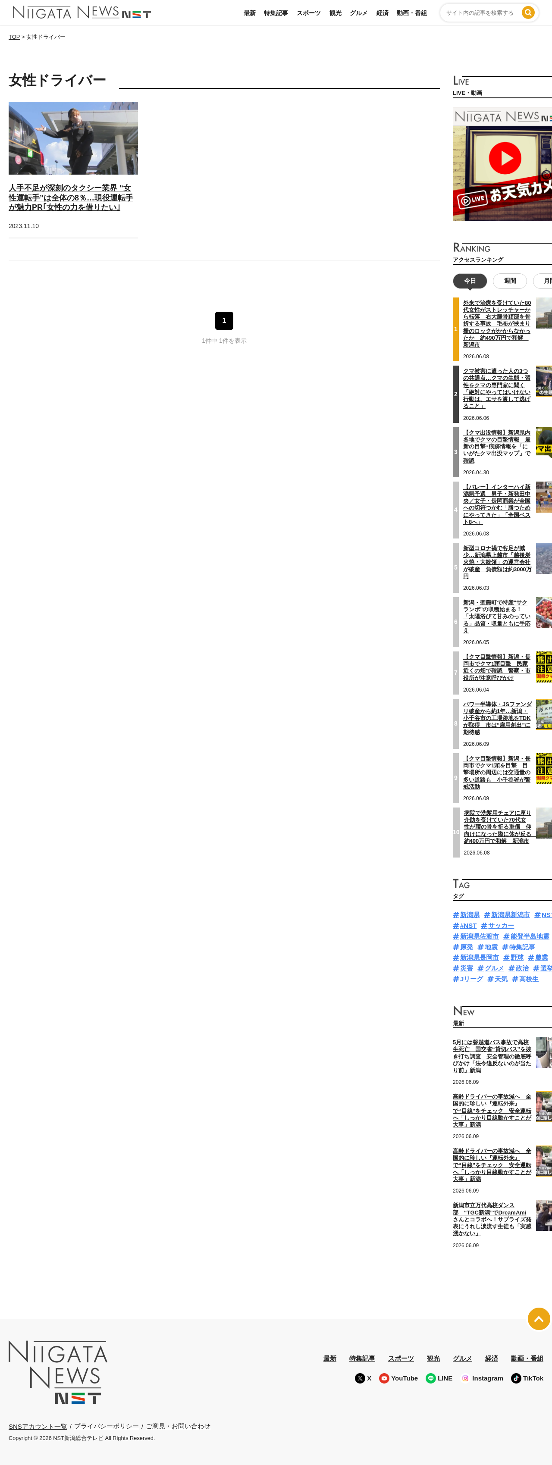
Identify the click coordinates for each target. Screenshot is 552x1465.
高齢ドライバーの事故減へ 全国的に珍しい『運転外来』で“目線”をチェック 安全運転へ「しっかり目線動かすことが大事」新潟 (492, 1110)
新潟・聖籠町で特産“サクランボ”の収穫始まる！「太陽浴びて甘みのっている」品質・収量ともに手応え (496, 616)
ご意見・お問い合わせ (178, 1426)
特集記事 (276, 12)
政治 (522, 968)
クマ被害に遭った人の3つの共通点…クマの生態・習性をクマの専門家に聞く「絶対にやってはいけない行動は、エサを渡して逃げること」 (496, 388)
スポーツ (309, 12)
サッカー (501, 925)
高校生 (529, 979)
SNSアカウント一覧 (38, 1426)
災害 (466, 968)
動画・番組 (412, 12)
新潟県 (470, 914)
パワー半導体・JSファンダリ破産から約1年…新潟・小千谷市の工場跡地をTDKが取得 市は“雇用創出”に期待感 (497, 718)
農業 (541, 957)
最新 (250, 12)
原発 (466, 947)
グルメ (359, 12)
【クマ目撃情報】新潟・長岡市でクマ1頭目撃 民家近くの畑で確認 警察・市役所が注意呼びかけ (496, 667)
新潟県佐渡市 (479, 936)
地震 (491, 947)
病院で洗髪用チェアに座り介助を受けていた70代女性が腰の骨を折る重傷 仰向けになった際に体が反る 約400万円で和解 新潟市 (500, 827)
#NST (468, 925)
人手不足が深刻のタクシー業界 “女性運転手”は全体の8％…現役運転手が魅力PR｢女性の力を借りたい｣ (71, 198)
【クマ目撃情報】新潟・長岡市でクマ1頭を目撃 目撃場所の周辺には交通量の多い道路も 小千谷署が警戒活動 (496, 772)
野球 (517, 957)
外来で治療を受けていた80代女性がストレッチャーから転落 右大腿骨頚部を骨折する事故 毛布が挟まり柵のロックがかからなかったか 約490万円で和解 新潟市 (497, 324)
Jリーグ (471, 979)
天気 (501, 979)
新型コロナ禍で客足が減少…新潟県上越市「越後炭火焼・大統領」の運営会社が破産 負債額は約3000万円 (497, 562)
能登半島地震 (530, 936)
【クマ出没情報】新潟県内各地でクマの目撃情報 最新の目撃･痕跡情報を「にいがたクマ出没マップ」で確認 (496, 446)
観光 (335, 12)
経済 (382, 12)
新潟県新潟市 (510, 914)
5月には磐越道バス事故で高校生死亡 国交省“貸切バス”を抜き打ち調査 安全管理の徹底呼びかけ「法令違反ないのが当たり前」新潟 (492, 1056)
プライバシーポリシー (106, 1426)
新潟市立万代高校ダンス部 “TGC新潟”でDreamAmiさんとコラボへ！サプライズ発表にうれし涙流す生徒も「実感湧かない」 (492, 1219)
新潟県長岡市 (479, 957)
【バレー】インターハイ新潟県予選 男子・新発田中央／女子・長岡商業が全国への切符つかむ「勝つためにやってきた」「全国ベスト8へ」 (496, 504)
